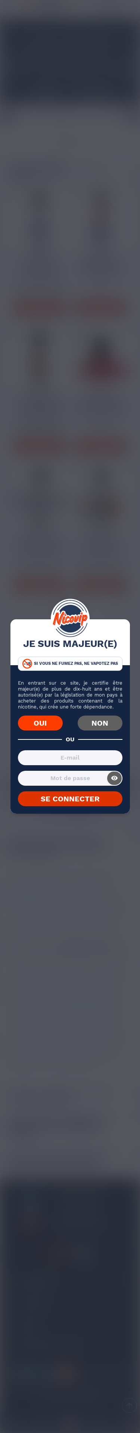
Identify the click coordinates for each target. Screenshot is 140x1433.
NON (99, 723)
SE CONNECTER (70, 798)
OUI (40, 723)
